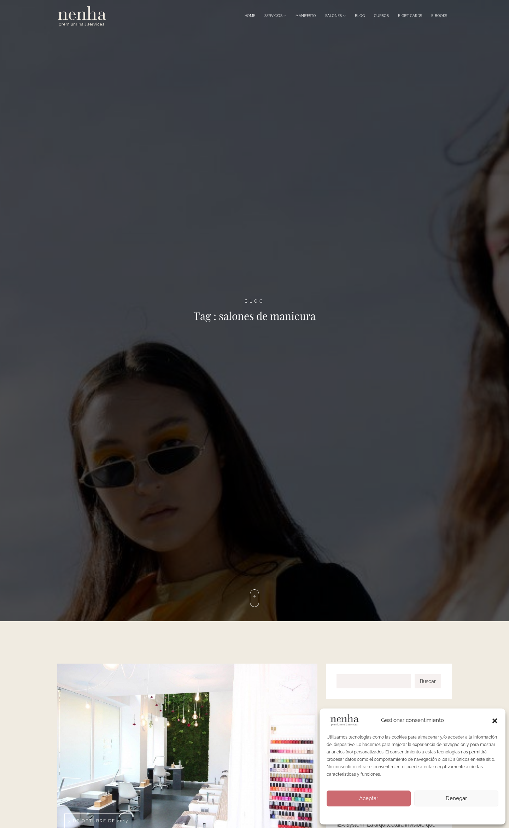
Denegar (456, 798)
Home (250, 16)
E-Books (439, 16)
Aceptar (368, 798)
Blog (360, 16)
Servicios (275, 16)
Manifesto (306, 16)
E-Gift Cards (410, 16)
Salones (335, 16)
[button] (494, 720)
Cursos (381, 16)
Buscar (428, 681)
